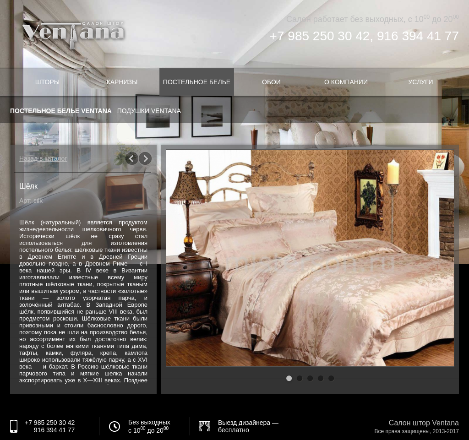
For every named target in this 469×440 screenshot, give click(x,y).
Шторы (47, 82)
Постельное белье (196, 82)
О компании (346, 82)
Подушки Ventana (149, 110)
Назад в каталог (43, 158)
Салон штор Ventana (424, 423)
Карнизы (122, 82)
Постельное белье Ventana (61, 110)
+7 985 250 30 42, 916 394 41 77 (364, 36)
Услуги (420, 82)
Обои (271, 82)
